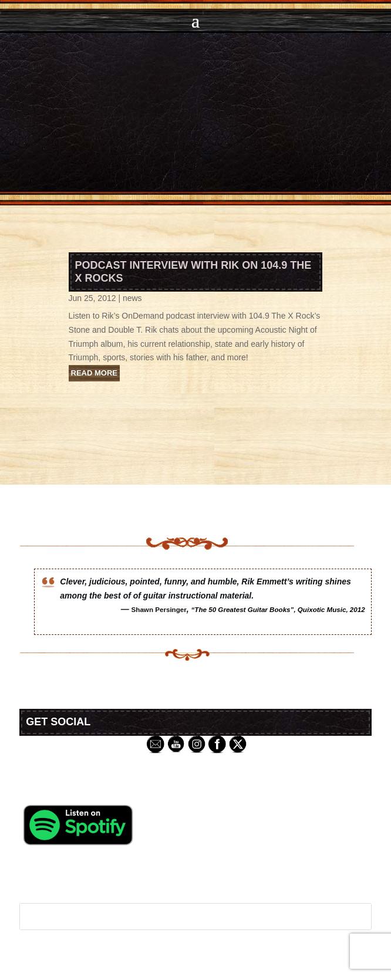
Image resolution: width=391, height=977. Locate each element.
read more (94, 373)
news (132, 298)
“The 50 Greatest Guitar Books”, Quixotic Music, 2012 (278, 609)
